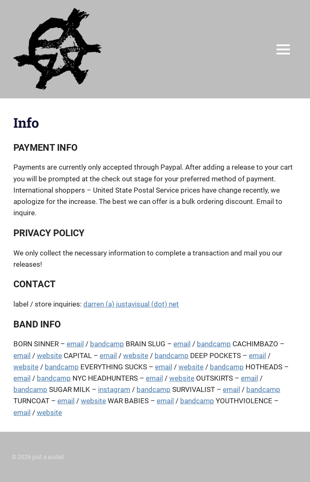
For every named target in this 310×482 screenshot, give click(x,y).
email (75, 344)
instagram (114, 389)
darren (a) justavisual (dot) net (131, 304)
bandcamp (107, 344)
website (49, 355)
